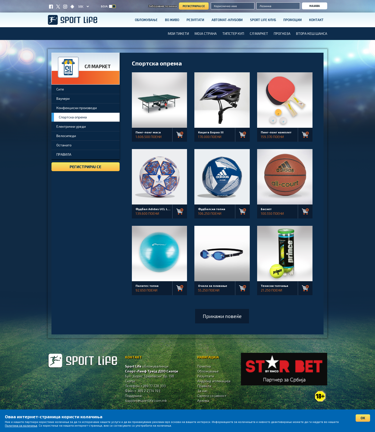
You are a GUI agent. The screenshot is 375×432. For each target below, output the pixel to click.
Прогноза (282, 33)
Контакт (316, 20)
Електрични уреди (71, 126)
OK (363, 418)
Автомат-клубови (227, 20)
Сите (60, 89)
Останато (64, 145)
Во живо (172, 20)
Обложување (146, 20)
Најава (314, 5)
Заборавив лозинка (162, 6)
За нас (202, 391)
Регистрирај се (194, 6)
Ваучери (63, 98)
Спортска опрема (73, 117)
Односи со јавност (211, 396)
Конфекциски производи (76, 108)
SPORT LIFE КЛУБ (263, 20)
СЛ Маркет (259, 33)
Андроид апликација (213, 381)
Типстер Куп (233, 33)
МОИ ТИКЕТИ (178, 33)
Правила (204, 386)
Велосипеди (66, 136)
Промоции (292, 20)
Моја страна (206, 33)
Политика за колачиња (21, 425)
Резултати (195, 20)
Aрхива (203, 400)
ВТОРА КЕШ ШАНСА (311, 33)
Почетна (204, 366)
